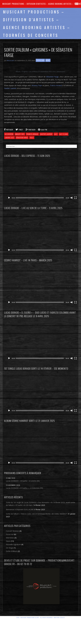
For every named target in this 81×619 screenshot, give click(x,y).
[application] (42, 180)
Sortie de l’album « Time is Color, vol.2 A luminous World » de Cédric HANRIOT (36, 514)
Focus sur (40, 60)
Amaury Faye (37, 85)
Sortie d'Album (11, 551)
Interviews (10, 538)
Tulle (32, 137)
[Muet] (71, 198)
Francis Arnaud (56, 85)
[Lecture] (9, 198)
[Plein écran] (75, 198)
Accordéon (9, 134)
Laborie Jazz (9, 137)
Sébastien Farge (52, 77)
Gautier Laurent (10, 88)
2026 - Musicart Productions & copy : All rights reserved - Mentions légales (40, 617)
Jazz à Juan (63, 134)
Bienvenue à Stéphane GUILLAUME (20, 509)
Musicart (10, 60)
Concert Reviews (12, 531)
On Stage (9, 548)
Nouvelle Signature (13, 544)
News (48, 60)
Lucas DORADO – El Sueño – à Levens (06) (23, 481)
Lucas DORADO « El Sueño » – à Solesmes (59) (24, 488)
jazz (55, 134)
